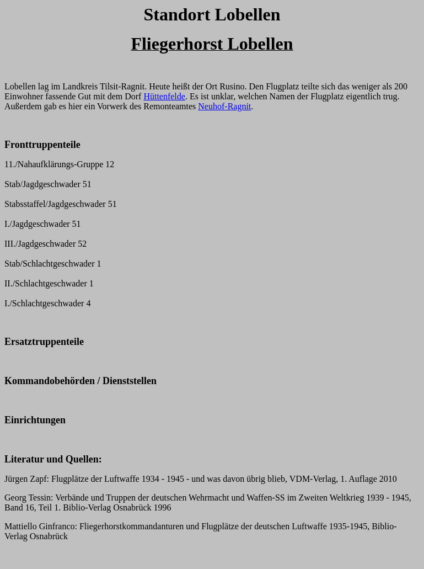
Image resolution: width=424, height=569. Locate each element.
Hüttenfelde (164, 96)
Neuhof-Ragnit (224, 106)
